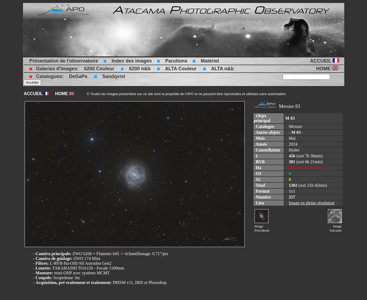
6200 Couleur (99, 68)
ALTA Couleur (180, 68)
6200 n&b (139, 68)
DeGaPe (78, 76)
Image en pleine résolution (311, 203)
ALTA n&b (222, 68)
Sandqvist (113, 76)
